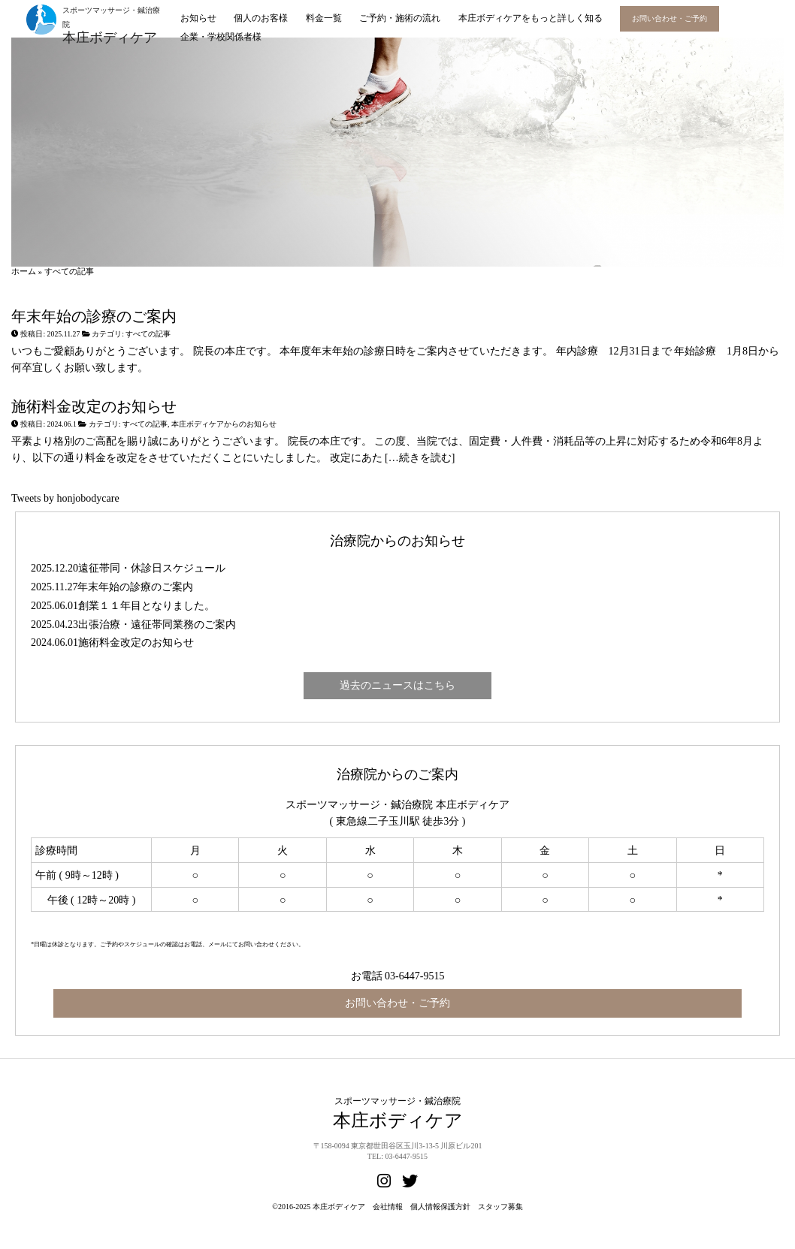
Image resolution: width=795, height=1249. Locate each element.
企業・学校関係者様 (220, 37)
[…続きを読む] (418, 457)
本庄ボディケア (339, 1206)
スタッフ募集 (500, 1206)
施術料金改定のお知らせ (94, 407)
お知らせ (198, 18)
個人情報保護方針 (440, 1206)
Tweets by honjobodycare (65, 498)
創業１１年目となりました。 (146, 605)
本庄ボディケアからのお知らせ (224, 424)
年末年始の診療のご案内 (94, 316)
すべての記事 (148, 334)
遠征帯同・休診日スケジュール (151, 568)
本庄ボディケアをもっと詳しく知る (530, 18)
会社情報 (388, 1206)
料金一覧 (324, 18)
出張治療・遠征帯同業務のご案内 (157, 624)
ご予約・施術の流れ (399, 18)
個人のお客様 (261, 18)
